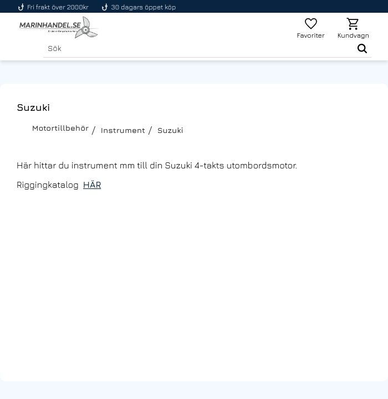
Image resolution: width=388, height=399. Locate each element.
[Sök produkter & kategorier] (196, 48)
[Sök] (360, 48)
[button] (311, 28)
